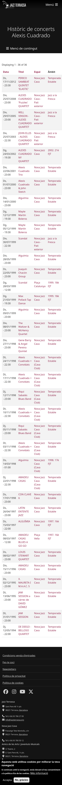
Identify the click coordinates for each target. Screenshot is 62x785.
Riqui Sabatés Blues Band (24, 395)
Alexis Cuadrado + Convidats (25, 361)
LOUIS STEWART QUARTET (23, 555)
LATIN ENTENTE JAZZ (23, 511)
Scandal (22, 238)
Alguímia (23, 198)
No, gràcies (21, 781)
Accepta (7, 781)
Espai (37, 72)
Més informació (39, 775)
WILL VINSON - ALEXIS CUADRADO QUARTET (25, 120)
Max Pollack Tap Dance (24, 299)
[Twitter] (31, 692)
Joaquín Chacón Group (22, 272)
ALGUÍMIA (24, 521)
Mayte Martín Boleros (22, 215)
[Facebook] (6, 692)
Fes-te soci (8, 662)
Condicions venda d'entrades (19, 655)
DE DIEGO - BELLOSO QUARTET (24, 630)
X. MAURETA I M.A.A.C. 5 (24, 582)
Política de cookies (13, 682)
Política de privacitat (14, 676)
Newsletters (9, 669)
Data (6, 72)
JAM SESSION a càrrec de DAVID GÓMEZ (24, 600)
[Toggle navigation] (52, 4)
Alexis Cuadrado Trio (24, 171)
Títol (21, 72)
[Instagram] (14, 692)
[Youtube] (22, 692)
